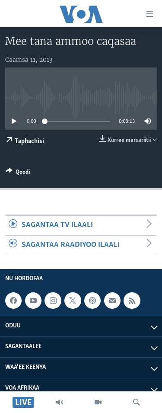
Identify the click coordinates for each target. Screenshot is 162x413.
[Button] (18, 173)
